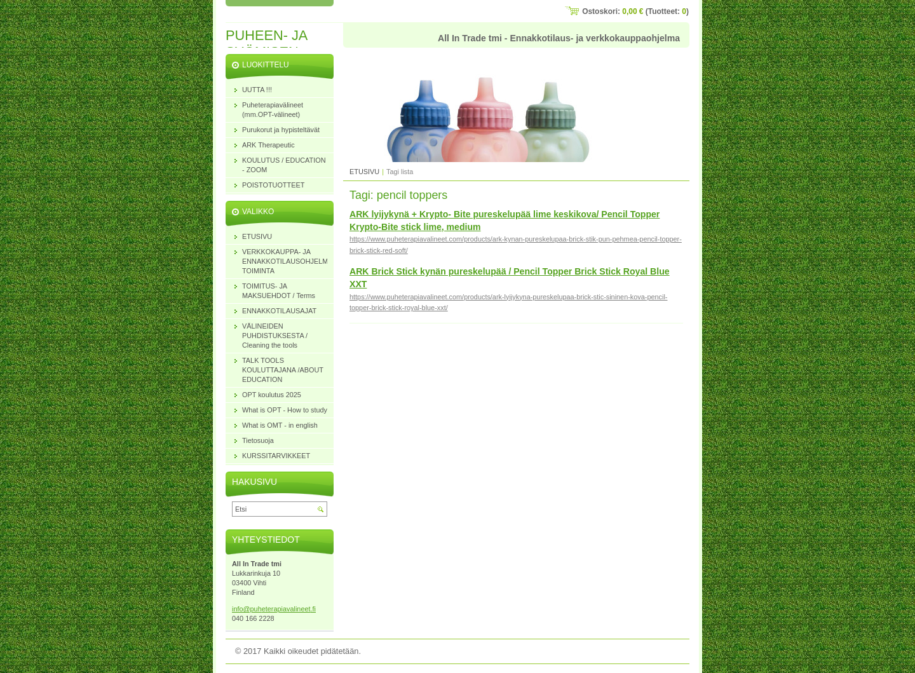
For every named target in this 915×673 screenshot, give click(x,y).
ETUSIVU (364, 171)
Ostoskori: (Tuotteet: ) (635, 11)
